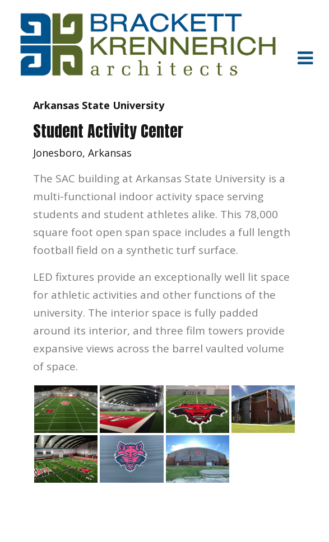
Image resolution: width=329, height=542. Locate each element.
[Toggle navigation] (305, 57)
